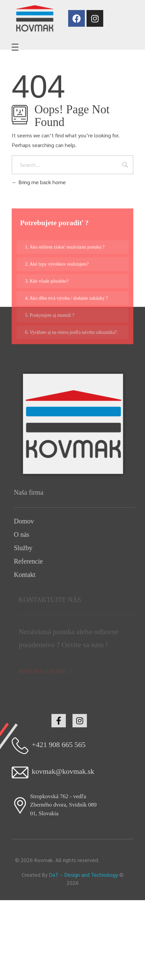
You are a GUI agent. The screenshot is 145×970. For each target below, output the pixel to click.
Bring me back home (39, 182)
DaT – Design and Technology (83, 874)
